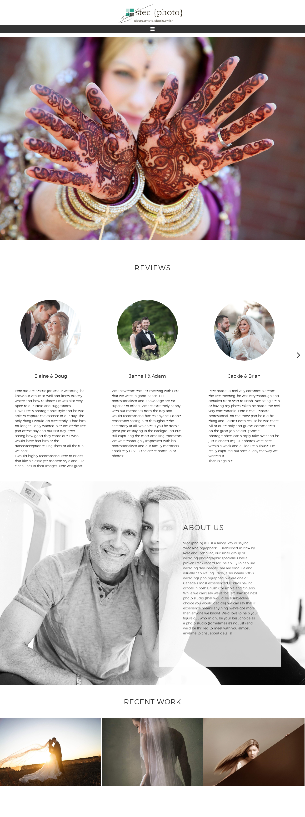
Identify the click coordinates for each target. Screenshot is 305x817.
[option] (152, 138)
